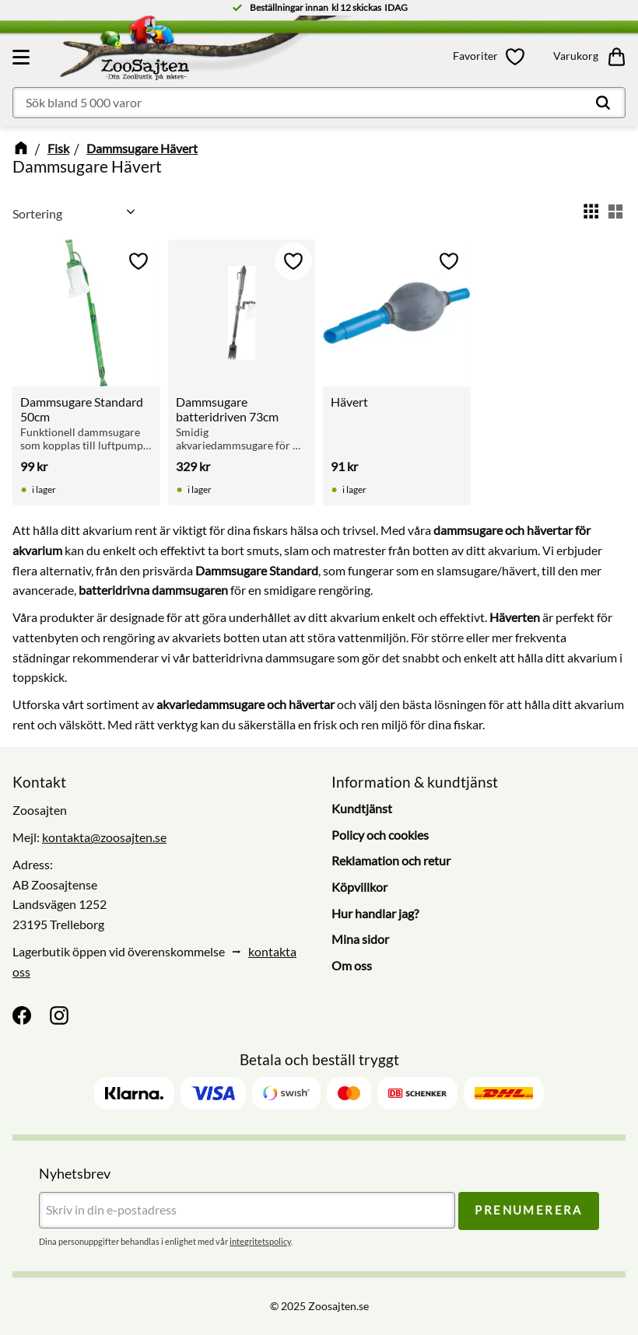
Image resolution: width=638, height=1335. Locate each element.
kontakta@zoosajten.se (104, 837)
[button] (23, 56)
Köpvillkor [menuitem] (359, 886)
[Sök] (603, 102)
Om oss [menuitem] (351, 965)
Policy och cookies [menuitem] (380, 834)
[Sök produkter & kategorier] (319, 102)
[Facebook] (21, 1015)
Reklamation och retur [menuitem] (390, 860)
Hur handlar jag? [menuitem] (375, 913)
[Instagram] (59, 1015)
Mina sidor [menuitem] (360, 938)
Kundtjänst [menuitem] (361, 808)
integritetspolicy (260, 1241)
